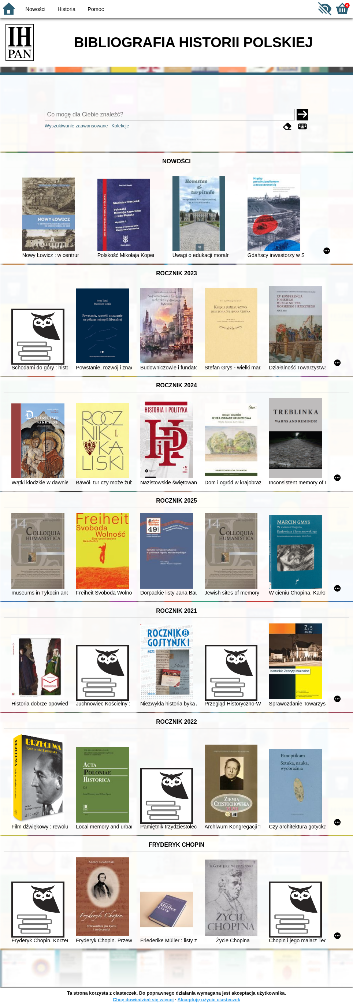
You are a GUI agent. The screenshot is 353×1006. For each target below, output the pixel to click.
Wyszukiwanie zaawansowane (76, 125)
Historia (66, 9)
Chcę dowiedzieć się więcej (143, 999)
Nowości (35, 9)
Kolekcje (120, 125)
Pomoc (96, 9)
